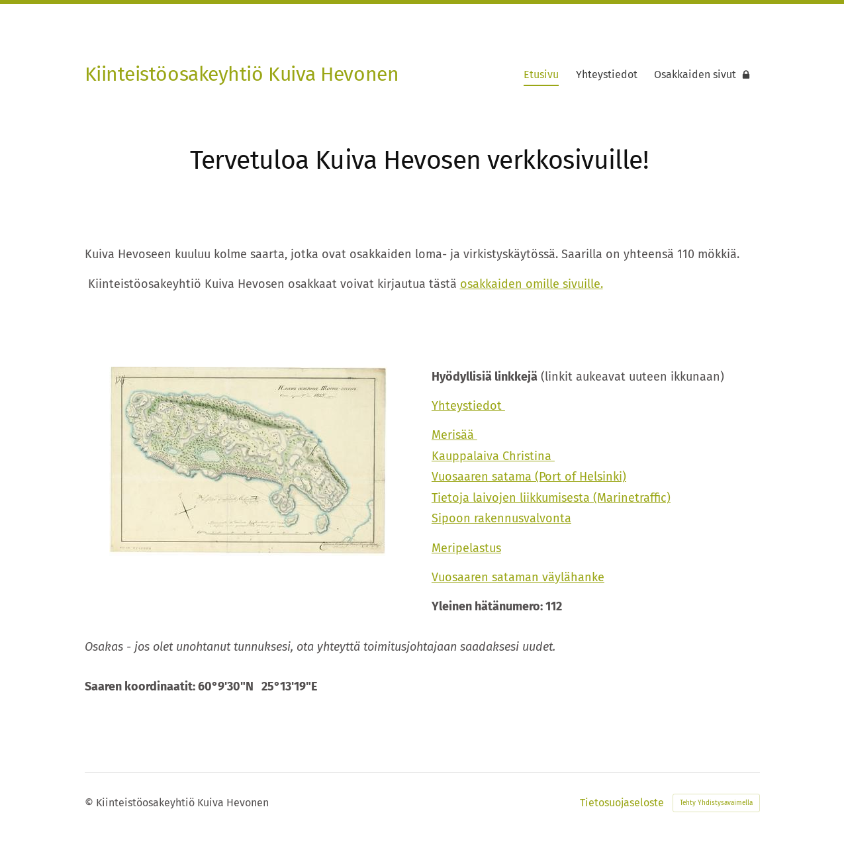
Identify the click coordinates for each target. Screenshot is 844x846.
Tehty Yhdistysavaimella (716, 803)
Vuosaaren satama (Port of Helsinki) (529, 476)
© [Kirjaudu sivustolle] (90, 802)
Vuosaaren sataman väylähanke (518, 577)
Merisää (454, 435)
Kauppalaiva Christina (493, 456)
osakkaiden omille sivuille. (531, 284)
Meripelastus (466, 548)
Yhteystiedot (468, 406)
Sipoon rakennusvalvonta (501, 518)
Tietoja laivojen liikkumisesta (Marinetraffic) (551, 498)
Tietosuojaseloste (622, 803)
